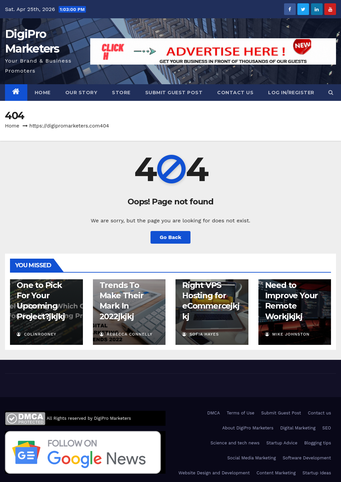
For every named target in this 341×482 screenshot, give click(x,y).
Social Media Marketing (251, 457)
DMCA (213, 412)
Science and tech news (234, 442)
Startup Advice (281, 442)
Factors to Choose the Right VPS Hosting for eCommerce (206, 285)
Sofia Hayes (200, 334)
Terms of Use (240, 412)
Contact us (235, 93)
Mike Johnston (287, 334)
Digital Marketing (297, 427)
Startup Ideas (316, 472)
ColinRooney (36, 334)
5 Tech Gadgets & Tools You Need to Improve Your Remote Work (291, 285)
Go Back (170, 237)
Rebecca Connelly (126, 334)
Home (43, 93)
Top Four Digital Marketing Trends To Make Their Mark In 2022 (122, 285)
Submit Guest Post (174, 93)
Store (121, 93)
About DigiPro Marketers (247, 427)
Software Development (307, 457)
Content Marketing (275, 472)
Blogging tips (317, 442)
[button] (330, 92)
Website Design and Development (214, 472)
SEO (326, 427)
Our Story (81, 93)
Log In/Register (291, 93)
